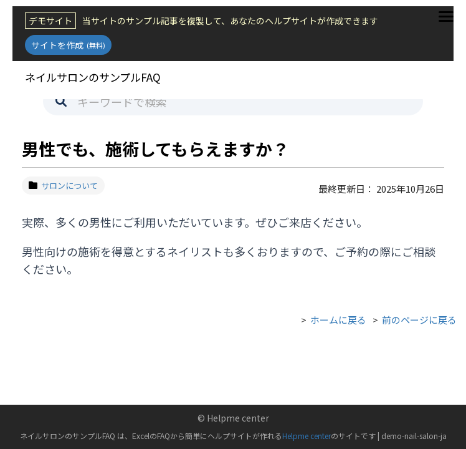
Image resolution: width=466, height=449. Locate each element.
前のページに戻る (419, 319)
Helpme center (306, 435)
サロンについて (63, 185)
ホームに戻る (338, 319)
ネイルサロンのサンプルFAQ (96, 77)
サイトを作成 (68, 45)
